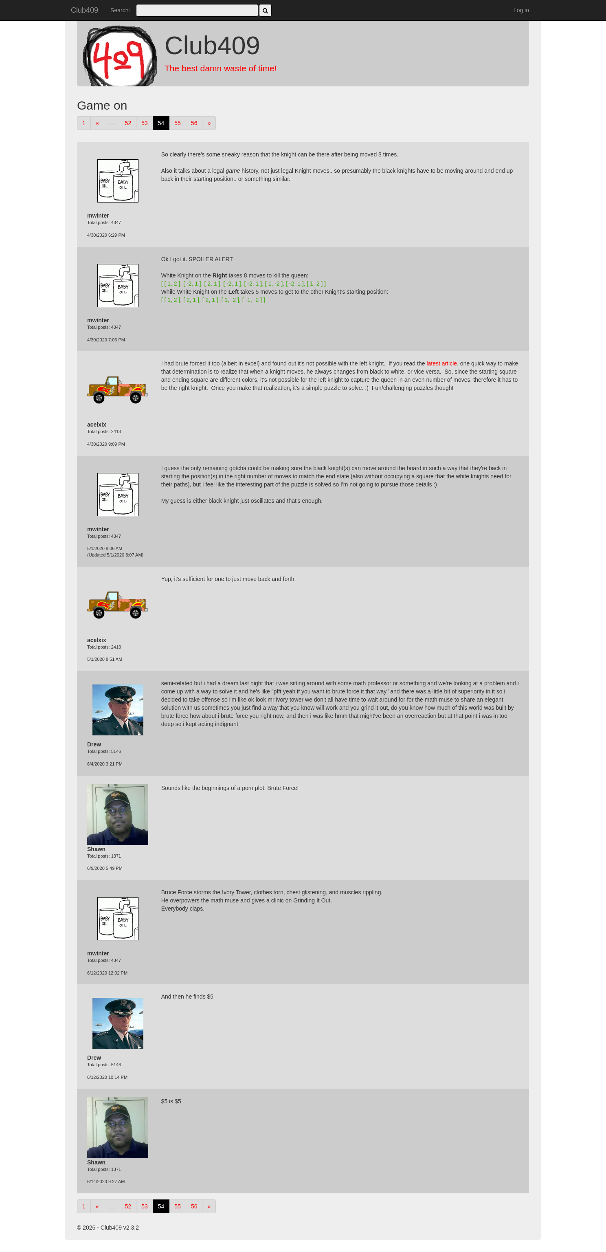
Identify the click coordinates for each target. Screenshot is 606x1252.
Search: (120, 10)
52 (128, 123)
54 (161, 123)
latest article (441, 363)
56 (194, 123)
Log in (521, 10)
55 (177, 123)
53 (144, 123)
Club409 (84, 10)
